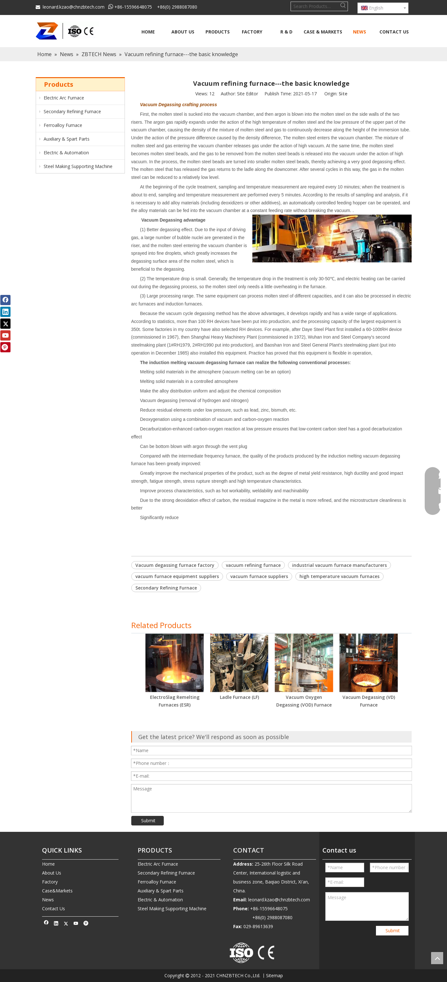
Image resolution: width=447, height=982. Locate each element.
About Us (51, 873)
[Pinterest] (86, 924)
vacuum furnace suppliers (259, 576)
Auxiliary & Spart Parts (64, 139)
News (48, 900)
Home (48, 864)
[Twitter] (66, 924)
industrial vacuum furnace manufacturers (339, 565)
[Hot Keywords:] (343, 6)
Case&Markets (57, 891)
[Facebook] (46, 924)
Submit (148, 820)
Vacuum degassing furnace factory (174, 565)
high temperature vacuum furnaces (339, 576)
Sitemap (274, 975)
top (437, 958)
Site (343, 94)
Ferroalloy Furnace (60, 125)
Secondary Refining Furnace (70, 111)
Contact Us (53, 908)
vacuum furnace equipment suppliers (177, 576)
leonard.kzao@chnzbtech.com (74, 7)
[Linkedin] (56, 924)
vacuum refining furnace (253, 565)
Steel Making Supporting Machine (75, 166)
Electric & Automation (64, 153)
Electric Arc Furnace (61, 98)
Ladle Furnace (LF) (239, 697)
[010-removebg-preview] (252, 953)
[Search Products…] (315, 6)
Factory (50, 882)
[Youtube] (76, 924)
